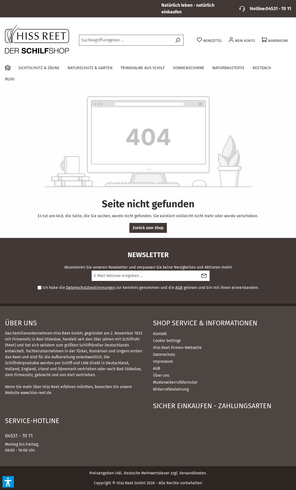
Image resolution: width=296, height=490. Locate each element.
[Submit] (204, 276)
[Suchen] (178, 40)
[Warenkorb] (274, 40)
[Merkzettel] (209, 40)
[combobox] (125, 40)
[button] (8, 482)
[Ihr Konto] (241, 40)
